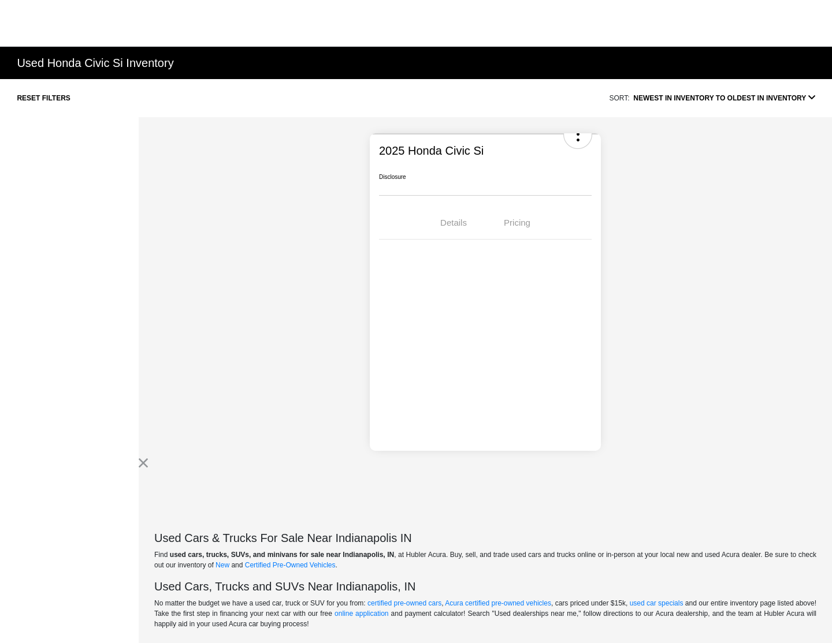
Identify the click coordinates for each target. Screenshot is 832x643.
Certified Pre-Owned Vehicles (290, 565)
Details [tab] (453, 222)
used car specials (657, 603)
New (222, 565)
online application (361, 614)
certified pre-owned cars (404, 603)
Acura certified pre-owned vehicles (498, 603)
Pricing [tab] (517, 222)
